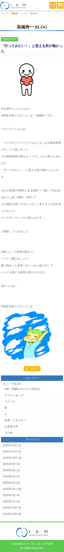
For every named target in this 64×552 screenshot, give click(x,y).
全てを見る (32, 368)
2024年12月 (10, 507)
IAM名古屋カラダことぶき (17, 306)
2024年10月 (10, 513)
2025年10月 (10, 457)
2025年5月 (9, 476)
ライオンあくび (14, 395)
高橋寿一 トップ (19, 13)
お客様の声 (11, 426)
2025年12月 (10, 445)
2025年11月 (10, 451)
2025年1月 (9, 501)
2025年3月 (9, 489)
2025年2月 (9, 495)
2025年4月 (9, 482)
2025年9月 (9, 464)
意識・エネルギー (15, 420)
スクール (9, 401)
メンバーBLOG (12, 383)
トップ (4, 13)
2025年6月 (9, 470)
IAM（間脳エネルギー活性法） (23, 389)
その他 (8, 432)
